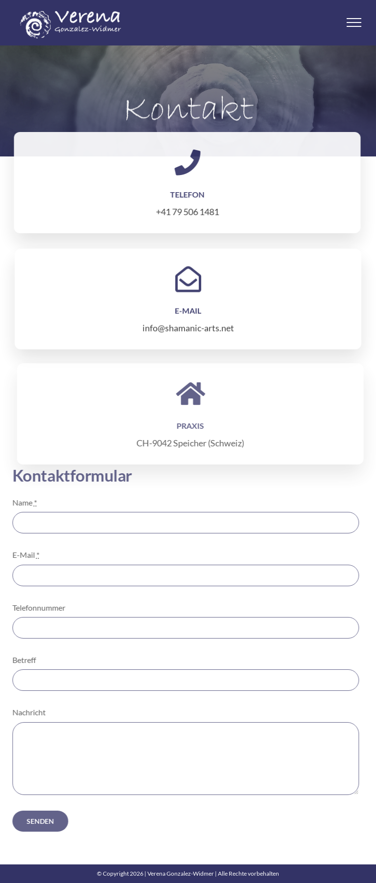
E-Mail (23, 554)
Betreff (21, 659)
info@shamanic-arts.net (188, 329)
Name (22, 502)
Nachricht (26, 712)
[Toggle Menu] (354, 22)
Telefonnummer (36, 607)
